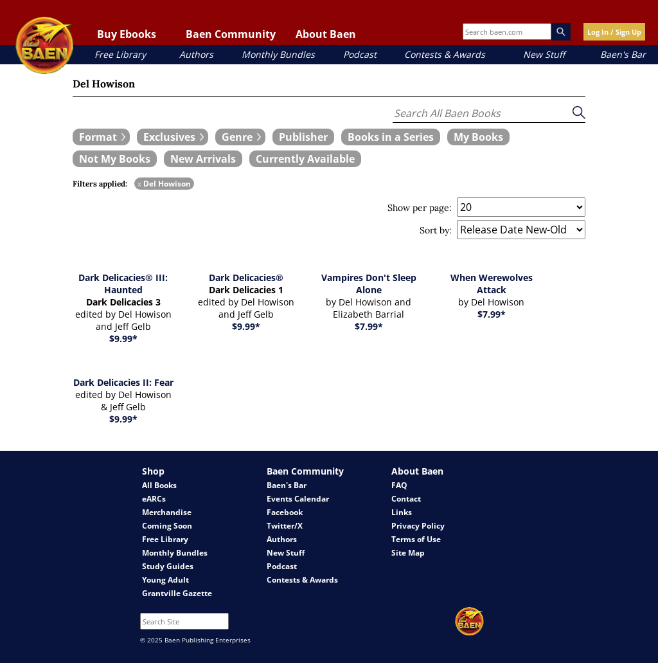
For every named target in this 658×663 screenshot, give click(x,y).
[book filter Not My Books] (115, 158)
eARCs (154, 498)
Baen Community (231, 34)
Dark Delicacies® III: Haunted (123, 283)
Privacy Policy (418, 525)
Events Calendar (298, 498)
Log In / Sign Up (614, 32)
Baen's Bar (623, 54)
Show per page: (419, 207)
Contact (406, 498)
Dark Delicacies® (246, 277)
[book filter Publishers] (303, 137)
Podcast (360, 54)
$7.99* (369, 326)
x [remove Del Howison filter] (139, 183)
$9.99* (123, 338)
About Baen (326, 34)
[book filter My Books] (478, 137)
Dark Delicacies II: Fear (123, 382)
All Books (159, 485)
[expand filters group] (101, 137)
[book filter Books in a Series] (390, 137)
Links (401, 512)
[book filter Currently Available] (305, 158)
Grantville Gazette (177, 593)
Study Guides (167, 566)
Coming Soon (167, 525)
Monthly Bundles (278, 54)
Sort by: (436, 230)
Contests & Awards (444, 54)
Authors (196, 54)
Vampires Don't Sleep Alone (368, 283)
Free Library (120, 54)
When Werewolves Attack (491, 283)
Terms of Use (416, 539)
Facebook (285, 512)
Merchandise (166, 512)
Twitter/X (285, 525)
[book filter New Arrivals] (203, 158)
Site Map (408, 552)
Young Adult (165, 579)
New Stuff (544, 54)
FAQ (399, 485)
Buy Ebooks (126, 34)
